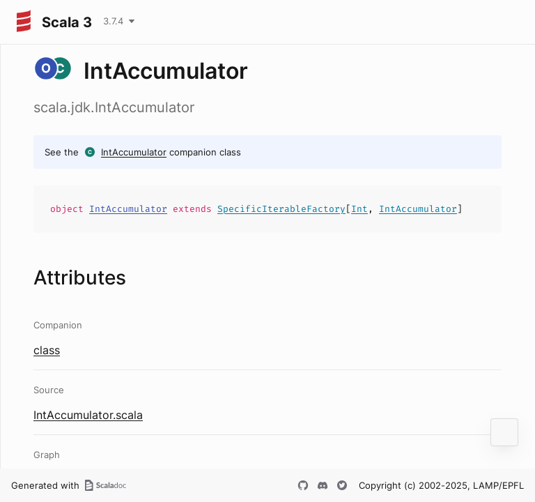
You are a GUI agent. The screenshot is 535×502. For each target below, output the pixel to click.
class (46, 350)
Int (359, 209)
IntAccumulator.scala (88, 415)
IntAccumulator (133, 152)
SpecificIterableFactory (281, 209)
